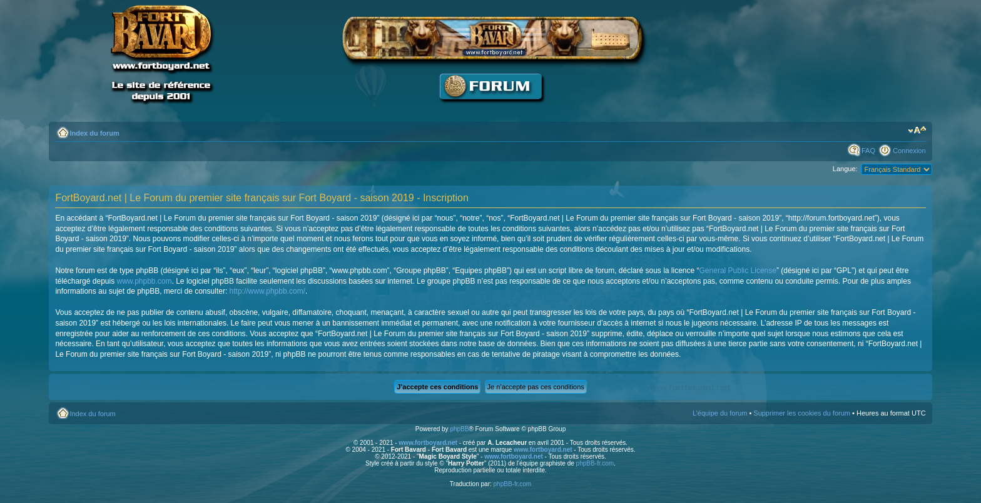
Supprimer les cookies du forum (801, 413)
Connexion (909, 150)
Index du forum (94, 133)
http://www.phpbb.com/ (267, 291)
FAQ (868, 150)
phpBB (459, 429)
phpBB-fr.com (595, 463)
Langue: (845, 168)
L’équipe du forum (720, 413)
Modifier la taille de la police (917, 130)
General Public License (737, 270)
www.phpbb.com (143, 281)
